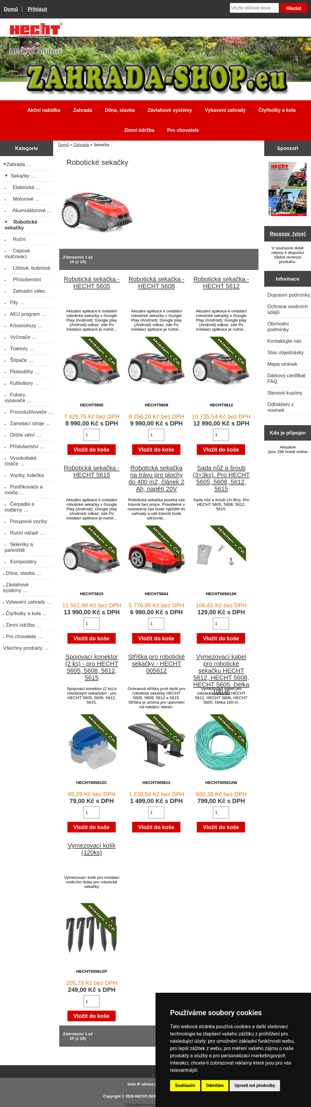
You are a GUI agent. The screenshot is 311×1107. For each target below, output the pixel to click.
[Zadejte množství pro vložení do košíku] (91, 434)
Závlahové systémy (170, 110)
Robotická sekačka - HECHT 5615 (92, 471)
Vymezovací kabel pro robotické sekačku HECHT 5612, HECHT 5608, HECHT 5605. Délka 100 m (221, 674)
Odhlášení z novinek (280, 407)
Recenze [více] (288, 233)
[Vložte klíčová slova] (254, 8)
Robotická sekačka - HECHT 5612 (221, 282)
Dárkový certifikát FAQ (286, 378)
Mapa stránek (282, 364)
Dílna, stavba (120, 110)
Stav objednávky (285, 352)
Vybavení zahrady (225, 110)
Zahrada (81, 144)
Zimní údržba (139, 130)
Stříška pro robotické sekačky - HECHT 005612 (156, 663)
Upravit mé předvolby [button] (254, 1085)
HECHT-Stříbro (148, 1096)
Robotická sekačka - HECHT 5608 (156, 282)
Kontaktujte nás (284, 341)
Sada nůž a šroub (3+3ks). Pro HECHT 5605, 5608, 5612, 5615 (221, 478)
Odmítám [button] (215, 1085)
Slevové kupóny (284, 392)
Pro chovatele (183, 130)
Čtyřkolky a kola (277, 110)
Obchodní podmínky (278, 326)
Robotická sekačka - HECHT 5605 (92, 282)
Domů (11, 9)
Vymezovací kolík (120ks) (92, 849)
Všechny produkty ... (25, 648)
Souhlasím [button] (185, 1085)
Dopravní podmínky (288, 295)
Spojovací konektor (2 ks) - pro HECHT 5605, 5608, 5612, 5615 (91, 667)
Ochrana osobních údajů (287, 309)
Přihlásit (37, 9)
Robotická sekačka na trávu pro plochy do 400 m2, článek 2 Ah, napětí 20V (156, 478)
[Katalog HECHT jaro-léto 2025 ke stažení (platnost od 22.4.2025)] (287, 189)
